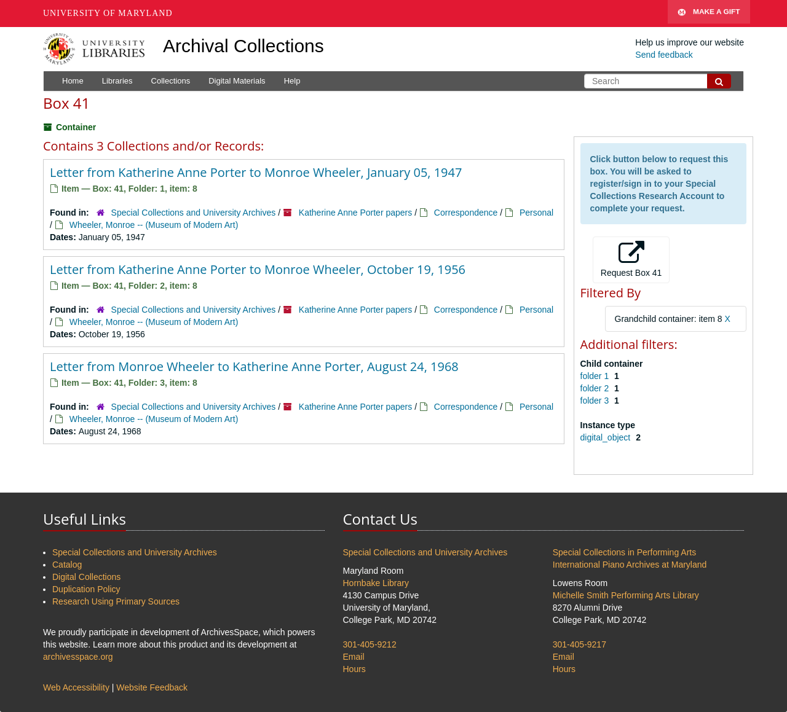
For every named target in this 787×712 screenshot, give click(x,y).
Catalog (67, 564)
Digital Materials (236, 80)
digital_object (606, 437)
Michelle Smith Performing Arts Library (626, 595)
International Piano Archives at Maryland (630, 564)
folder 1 (596, 376)
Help (292, 80)
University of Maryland (108, 13)
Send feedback (663, 55)
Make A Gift (709, 13)
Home (73, 80)
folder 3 (596, 400)
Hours (354, 669)
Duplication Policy (86, 589)
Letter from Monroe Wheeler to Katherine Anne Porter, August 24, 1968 (254, 366)
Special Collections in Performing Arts (624, 552)
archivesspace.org (78, 657)
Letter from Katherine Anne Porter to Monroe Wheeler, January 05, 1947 (256, 172)
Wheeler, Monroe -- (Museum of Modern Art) (154, 225)
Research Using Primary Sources (116, 601)
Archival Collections (243, 46)
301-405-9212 (370, 644)
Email (354, 657)
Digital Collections (86, 577)
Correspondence (466, 212)
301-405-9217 (579, 644)
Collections (171, 80)
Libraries (117, 80)
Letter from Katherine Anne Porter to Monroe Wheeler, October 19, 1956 (257, 269)
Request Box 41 (631, 259)
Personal (536, 212)
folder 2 (596, 388)
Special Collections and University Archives (193, 212)
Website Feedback (152, 687)
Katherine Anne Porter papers (355, 212)
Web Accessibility (76, 687)
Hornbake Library (376, 583)
